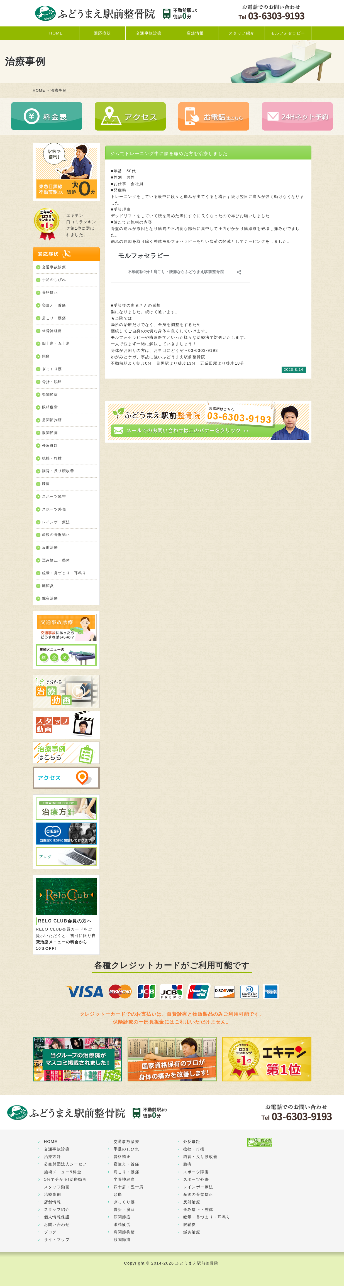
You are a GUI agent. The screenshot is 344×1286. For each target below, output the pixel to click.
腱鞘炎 (48, 586)
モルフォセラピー (288, 33)
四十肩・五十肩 (56, 343)
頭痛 (46, 356)
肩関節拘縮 (52, 420)
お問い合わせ (57, 1224)
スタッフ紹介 (242, 33)
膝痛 (46, 484)
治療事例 (52, 1194)
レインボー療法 (56, 522)
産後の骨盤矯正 (56, 534)
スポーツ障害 (54, 496)
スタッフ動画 (57, 1187)
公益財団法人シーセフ (65, 1164)
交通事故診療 (149, 33)
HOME (56, 33)
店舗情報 (195, 33)
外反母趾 (50, 445)
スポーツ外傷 (54, 509)
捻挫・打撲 (52, 458)
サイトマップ (57, 1239)
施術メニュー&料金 (63, 1172)
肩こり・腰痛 (54, 318)
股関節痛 (50, 433)
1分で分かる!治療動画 (65, 1179)
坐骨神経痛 (52, 331)
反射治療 (50, 547)
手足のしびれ (54, 280)
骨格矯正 (50, 292)
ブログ (50, 1232)
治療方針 (52, 1156)
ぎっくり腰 (52, 369)
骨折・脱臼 (52, 382)
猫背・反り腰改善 (58, 471)
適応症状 (102, 33)
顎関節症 (50, 394)
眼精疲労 (50, 407)
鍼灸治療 (50, 598)
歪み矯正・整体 (56, 560)
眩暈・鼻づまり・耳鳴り (64, 573)
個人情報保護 (57, 1217)
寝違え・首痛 (54, 305)
